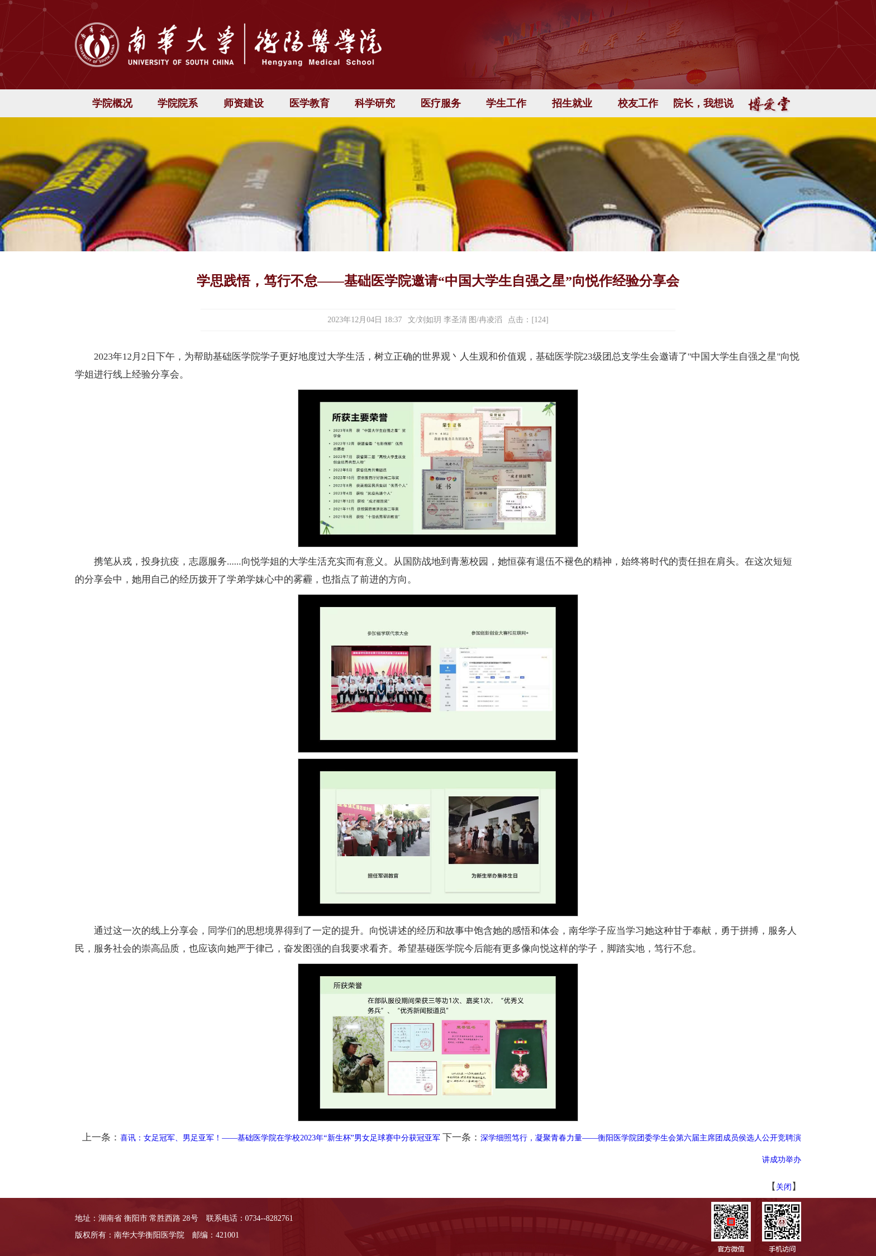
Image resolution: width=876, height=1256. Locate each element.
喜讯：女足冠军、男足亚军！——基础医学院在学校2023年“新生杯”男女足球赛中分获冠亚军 (280, 1138)
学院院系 (178, 103)
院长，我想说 (703, 103)
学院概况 (112, 103)
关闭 (784, 1187)
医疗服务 (441, 103)
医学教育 (309, 103)
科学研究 (375, 103)
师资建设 (243, 103)
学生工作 (506, 103)
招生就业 (572, 103)
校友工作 (638, 103)
